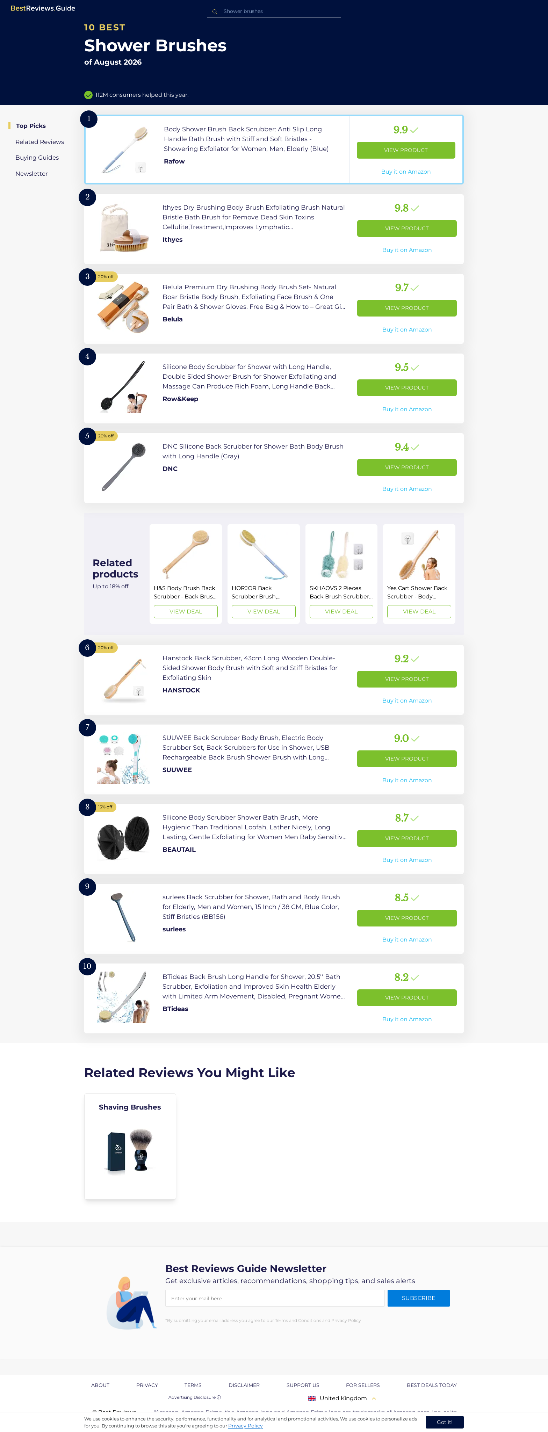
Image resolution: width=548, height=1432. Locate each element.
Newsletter (31, 173)
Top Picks (31, 125)
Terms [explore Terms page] (193, 1385)
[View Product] (274, 149)
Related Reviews (39, 141)
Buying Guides (37, 157)
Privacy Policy (245, 1426)
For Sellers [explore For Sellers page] (363, 1385)
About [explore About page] (100, 1385)
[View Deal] (186, 574)
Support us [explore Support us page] (303, 1385)
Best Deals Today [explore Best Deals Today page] (432, 1385)
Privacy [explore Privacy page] (147, 1385)
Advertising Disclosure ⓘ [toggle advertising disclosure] (194, 1397)
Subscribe (418, 1298)
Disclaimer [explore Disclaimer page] (244, 1385)
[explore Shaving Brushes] (130, 1146)
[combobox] (274, 11)
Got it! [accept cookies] (445, 1422)
